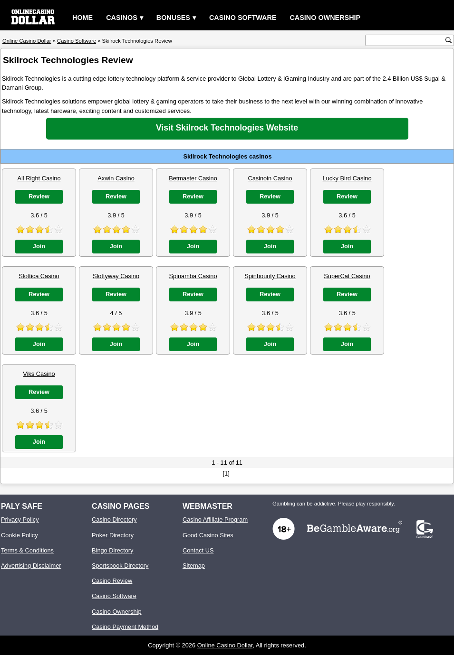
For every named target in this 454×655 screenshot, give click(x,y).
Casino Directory (114, 519)
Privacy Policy (20, 519)
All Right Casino (38, 178)
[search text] (406, 40)
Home (82, 17)
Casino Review (112, 580)
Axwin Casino (116, 178)
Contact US (198, 550)
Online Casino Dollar (225, 645)
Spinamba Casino (193, 276)
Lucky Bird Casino (346, 178)
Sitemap (194, 565)
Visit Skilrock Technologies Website (227, 127)
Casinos (121, 17)
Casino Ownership (325, 17)
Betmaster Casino (193, 178)
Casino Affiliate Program (215, 519)
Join (39, 246)
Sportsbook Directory (120, 565)
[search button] (448, 40)
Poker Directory (113, 535)
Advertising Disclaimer (31, 565)
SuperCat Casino (347, 276)
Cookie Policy (19, 535)
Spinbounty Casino (269, 276)
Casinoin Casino (270, 178)
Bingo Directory (112, 550)
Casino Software (243, 17)
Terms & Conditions (27, 550)
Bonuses (173, 17)
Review (39, 196)
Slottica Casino (39, 276)
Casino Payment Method (125, 626)
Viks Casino (39, 373)
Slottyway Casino (116, 276)
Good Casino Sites (208, 535)
